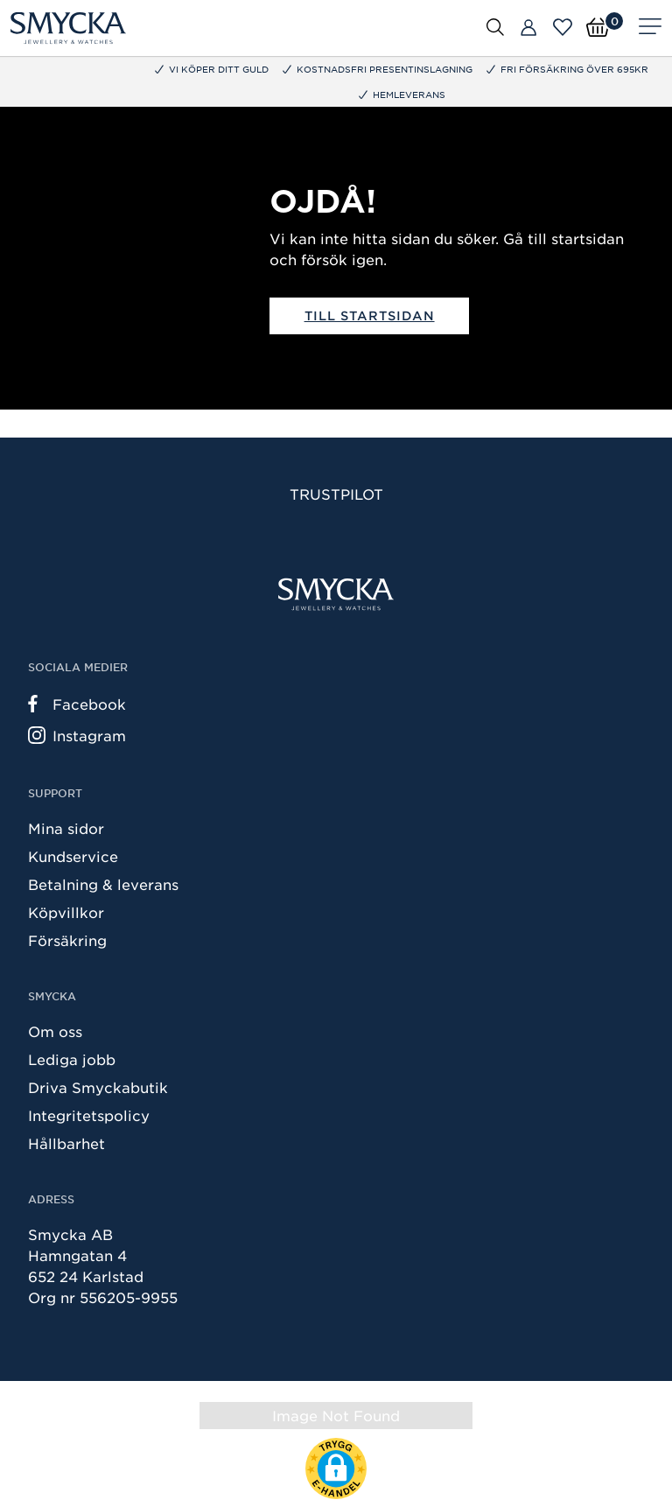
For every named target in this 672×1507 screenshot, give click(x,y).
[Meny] (650, 28)
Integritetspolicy (89, 1115)
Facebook (77, 703)
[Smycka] (68, 28)
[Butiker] (528, 28)
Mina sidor (66, 828)
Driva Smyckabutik (98, 1087)
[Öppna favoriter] (562, 27)
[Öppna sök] (495, 26)
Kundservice (73, 856)
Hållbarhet (66, 1143)
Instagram (77, 735)
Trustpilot (336, 494)
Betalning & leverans (103, 884)
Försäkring (67, 940)
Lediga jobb (72, 1059)
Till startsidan (369, 315)
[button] (336, 1468)
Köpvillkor (66, 912)
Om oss (55, 1031)
